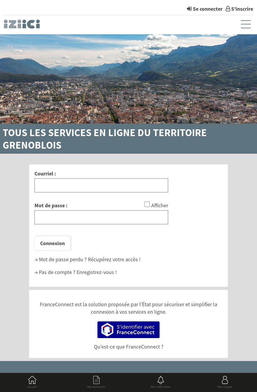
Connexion (52, 243)
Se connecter (208, 8)
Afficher (159, 205)
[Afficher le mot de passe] (147, 204)
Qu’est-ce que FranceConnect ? (128, 346)
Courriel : (45, 173)
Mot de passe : (50, 205)
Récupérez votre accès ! (114, 259)
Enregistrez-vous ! (97, 272)
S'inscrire (242, 8)
